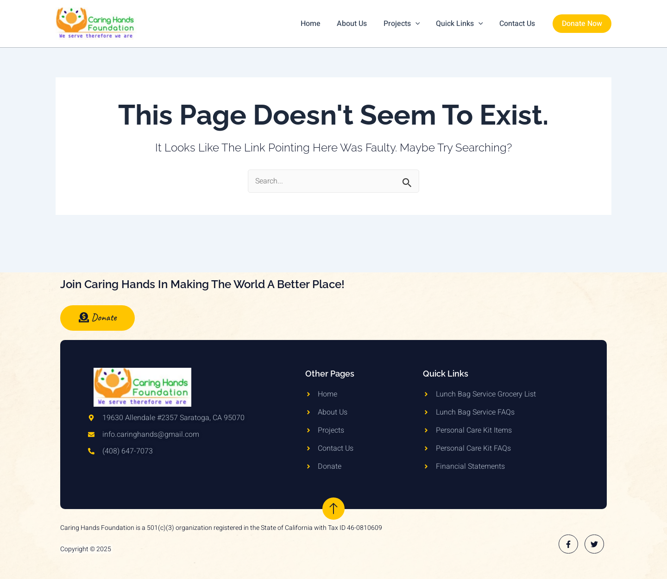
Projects (405, 23)
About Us (357, 23)
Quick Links (461, 23)
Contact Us (518, 23)
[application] (419, 23)
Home (317, 23)
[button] (582, 23)
